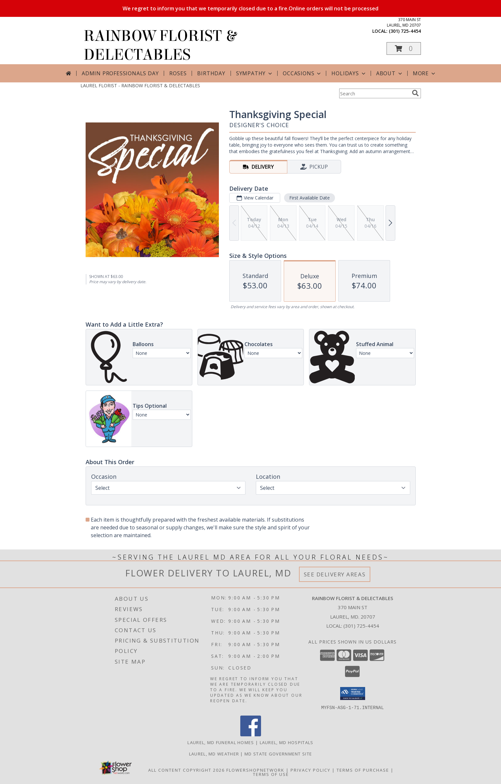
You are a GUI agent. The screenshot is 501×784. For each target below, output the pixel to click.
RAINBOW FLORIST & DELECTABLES (160, 45)
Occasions (302, 73)
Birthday (211, 73)
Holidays (348, 73)
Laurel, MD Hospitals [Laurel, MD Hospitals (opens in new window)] (287, 742)
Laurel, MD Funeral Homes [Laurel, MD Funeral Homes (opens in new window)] (220, 742)
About (389, 73)
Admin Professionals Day (120, 73)
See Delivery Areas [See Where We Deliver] (335, 574)
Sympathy (254, 73)
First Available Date (309, 198)
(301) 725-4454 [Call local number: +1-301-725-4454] (405, 31)
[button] (404, 48)
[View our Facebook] (250, 734)
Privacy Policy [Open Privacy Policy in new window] (310, 770)
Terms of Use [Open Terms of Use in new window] (271, 774)
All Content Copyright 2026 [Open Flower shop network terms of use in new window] (186, 770)
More (424, 73)
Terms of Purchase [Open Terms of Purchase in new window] (363, 770)
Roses (177, 73)
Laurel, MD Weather (214, 753)
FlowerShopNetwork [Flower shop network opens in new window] (255, 770)
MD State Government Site (278, 753)
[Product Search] (374, 93)
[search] (415, 93)
